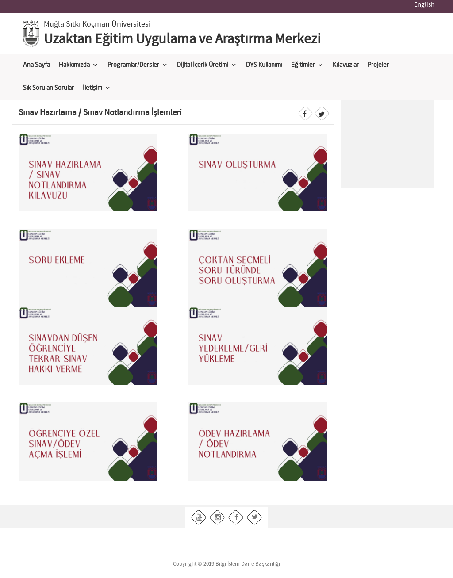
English (424, 4)
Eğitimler (303, 65)
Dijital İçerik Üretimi (202, 65)
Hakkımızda (74, 65)
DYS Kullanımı (264, 65)
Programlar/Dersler (133, 65)
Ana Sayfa (36, 65)
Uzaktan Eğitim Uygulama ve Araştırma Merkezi (182, 39)
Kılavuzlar (346, 65)
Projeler (378, 65)
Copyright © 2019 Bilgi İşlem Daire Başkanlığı (226, 564)
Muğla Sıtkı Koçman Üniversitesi (97, 24)
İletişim (92, 88)
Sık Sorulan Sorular (48, 88)
